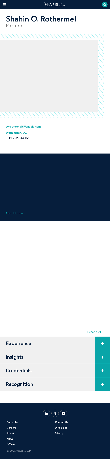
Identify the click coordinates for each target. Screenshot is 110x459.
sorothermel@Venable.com (23, 126)
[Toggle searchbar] (105, 4)
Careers (11, 427)
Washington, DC (16, 132)
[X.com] (55, 413)
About (10, 433)
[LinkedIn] (46, 413)
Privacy (59, 433)
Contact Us (61, 422)
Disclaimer (61, 427)
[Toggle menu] (4, 4)
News (10, 438)
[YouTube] (63, 413)
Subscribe (12, 422)
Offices (11, 444)
